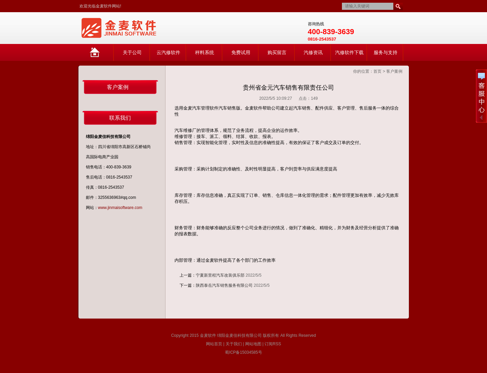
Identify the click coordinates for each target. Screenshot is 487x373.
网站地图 (253, 344)
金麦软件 (208, 335)
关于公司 (132, 52)
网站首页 (101, 55)
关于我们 (234, 344)
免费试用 (240, 52)
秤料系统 (204, 52)
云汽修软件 (168, 52)
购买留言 (277, 52)
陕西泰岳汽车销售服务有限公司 (224, 285)
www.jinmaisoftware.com (120, 207)
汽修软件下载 (349, 52)
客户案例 (394, 71)
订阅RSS (272, 344)
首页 (377, 71)
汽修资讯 (313, 52)
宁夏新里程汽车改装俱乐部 (220, 275)
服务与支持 (385, 52)
